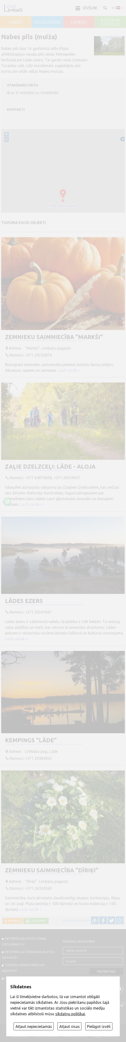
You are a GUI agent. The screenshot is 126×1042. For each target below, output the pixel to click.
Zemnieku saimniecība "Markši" (54, 337)
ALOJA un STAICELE (110, 22)
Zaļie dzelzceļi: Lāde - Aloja (50, 466)
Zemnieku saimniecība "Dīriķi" (51, 870)
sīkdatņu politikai (70, 1014)
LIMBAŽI (79, 22)
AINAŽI (16, 22)
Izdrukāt (38, 920)
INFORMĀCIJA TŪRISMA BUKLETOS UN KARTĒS (28, 954)
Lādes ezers (24, 601)
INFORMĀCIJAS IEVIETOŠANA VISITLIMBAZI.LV (24, 941)
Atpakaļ (13, 920)
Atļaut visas (69, 1026)
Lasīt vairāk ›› (69, 370)
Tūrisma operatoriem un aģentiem (23, 968)
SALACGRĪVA (47, 22)
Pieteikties (106, 971)
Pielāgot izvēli (99, 1026)
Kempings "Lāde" (31, 740)
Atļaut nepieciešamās (33, 1026)
